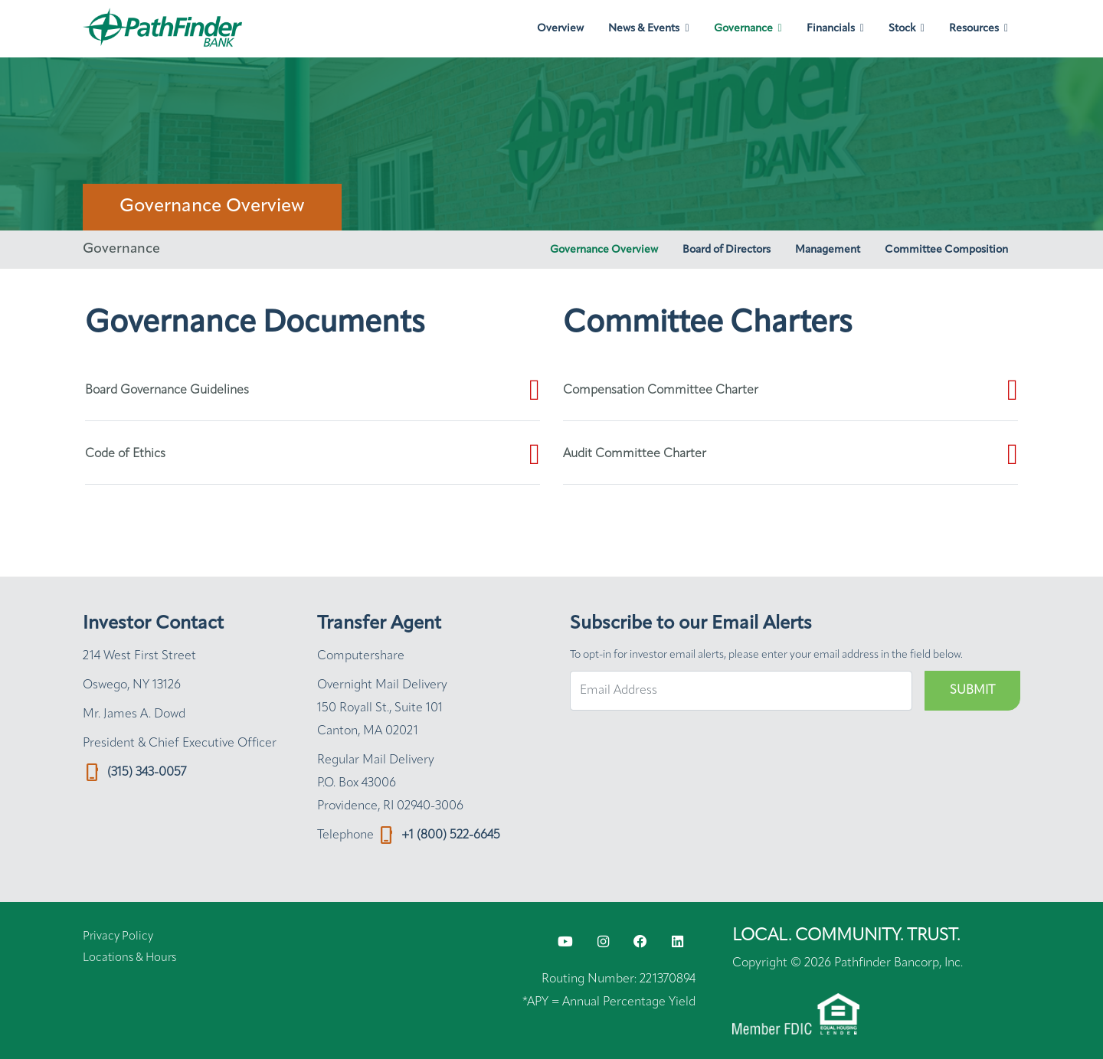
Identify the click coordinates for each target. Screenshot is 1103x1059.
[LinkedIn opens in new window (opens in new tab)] (678, 943)
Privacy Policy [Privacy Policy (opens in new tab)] (118, 937)
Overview (560, 28)
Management (827, 249)
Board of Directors (726, 249)
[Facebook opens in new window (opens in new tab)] (640, 943)
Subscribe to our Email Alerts (691, 624)
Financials (831, 28)
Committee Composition (946, 249)
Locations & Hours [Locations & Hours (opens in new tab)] (129, 958)
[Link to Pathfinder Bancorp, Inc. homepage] (165, 28)
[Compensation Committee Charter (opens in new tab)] (790, 390)
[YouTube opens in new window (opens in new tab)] (565, 943)
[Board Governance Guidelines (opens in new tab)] (312, 390)
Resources (974, 28)
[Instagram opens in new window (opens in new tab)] (603, 943)
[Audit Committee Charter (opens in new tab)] (790, 454)
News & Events (643, 28)
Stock (902, 28)
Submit (972, 691)
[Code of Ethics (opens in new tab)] (312, 454)
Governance (743, 28)
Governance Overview (604, 249)
